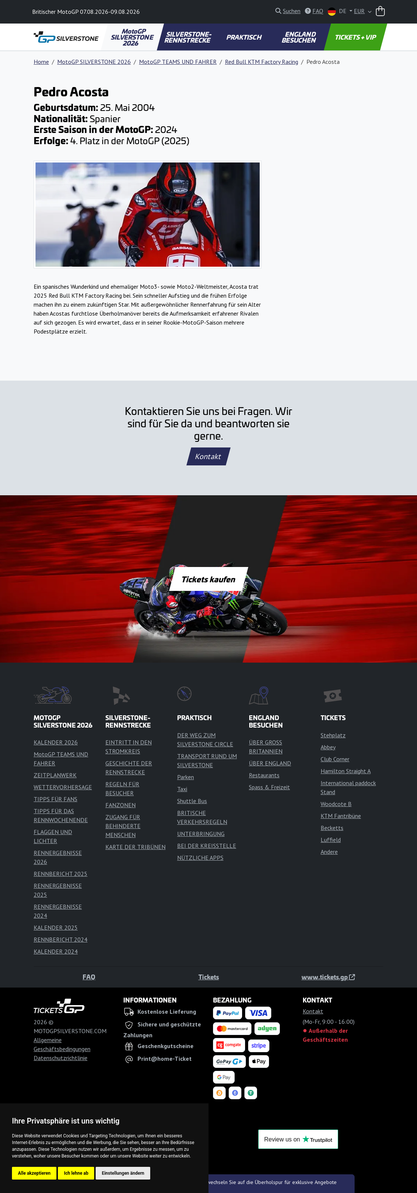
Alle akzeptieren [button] (34, 1173)
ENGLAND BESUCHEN (299, 37)
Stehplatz (333, 735)
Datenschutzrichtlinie (60, 1058)
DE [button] (338, 11)
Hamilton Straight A (346, 771)
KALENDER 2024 (56, 951)
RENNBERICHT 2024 (60, 939)
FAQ (89, 976)
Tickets (208, 976)
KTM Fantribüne (341, 815)
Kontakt (208, 456)
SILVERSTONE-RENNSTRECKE (188, 37)
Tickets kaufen (208, 579)
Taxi (182, 789)
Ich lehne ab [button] (76, 1173)
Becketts (332, 827)
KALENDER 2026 (56, 742)
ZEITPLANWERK (55, 775)
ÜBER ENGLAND (270, 763)
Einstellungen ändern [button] (123, 1173)
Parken (185, 777)
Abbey (328, 747)
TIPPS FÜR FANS (55, 799)
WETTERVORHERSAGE (63, 787)
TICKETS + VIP (355, 36)
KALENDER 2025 (56, 927)
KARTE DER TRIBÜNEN (135, 846)
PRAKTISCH (244, 36)
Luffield (331, 839)
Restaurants (264, 775)
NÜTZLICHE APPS (200, 857)
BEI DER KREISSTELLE (206, 845)
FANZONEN (120, 805)
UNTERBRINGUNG (201, 833)
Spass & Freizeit (269, 787)
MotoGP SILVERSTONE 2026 (132, 37)
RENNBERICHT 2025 (60, 873)
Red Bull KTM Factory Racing (261, 61)
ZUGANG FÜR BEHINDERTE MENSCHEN (122, 826)
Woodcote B (336, 804)
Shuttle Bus (192, 801)
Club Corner (335, 759)
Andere (329, 851)
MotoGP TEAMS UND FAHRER (178, 61)
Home (41, 61)
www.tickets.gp (328, 976)
